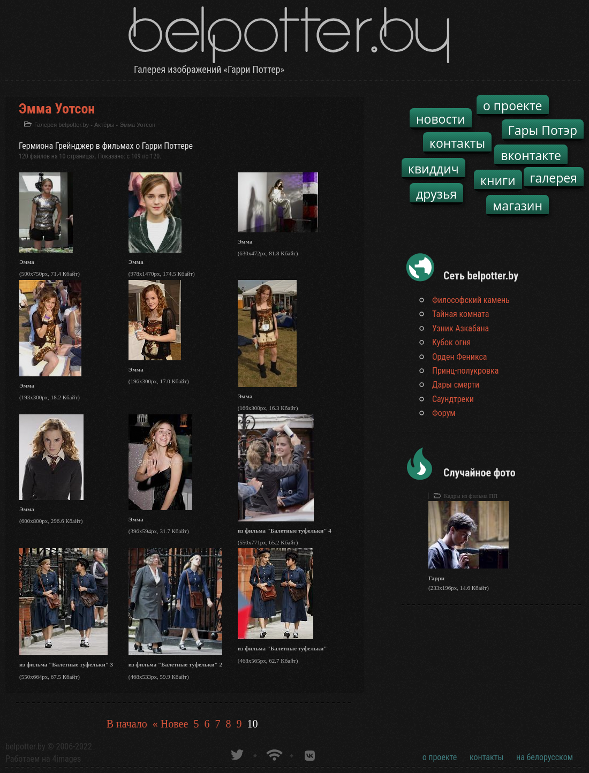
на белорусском (544, 757)
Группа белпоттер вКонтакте (310, 753)
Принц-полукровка (465, 371)
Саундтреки (453, 399)
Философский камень (471, 300)
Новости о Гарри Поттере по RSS (273, 753)
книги (498, 180)
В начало (127, 724)
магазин (517, 205)
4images (66, 759)
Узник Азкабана (460, 328)
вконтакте (531, 155)
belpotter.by (25, 746)
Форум (444, 413)
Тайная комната (460, 314)
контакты (457, 142)
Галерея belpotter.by (61, 125)
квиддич (433, 168)
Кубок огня (451, 342)
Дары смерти (455, 385)
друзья (436, 193)
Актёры (104, 125)
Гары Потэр (542, 130)
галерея (554, 177)
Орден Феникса (459, 357)
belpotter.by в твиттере (236, 753)
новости (440, 118)
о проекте (512, 105)
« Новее (170, 724)
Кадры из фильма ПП (470, 495)
